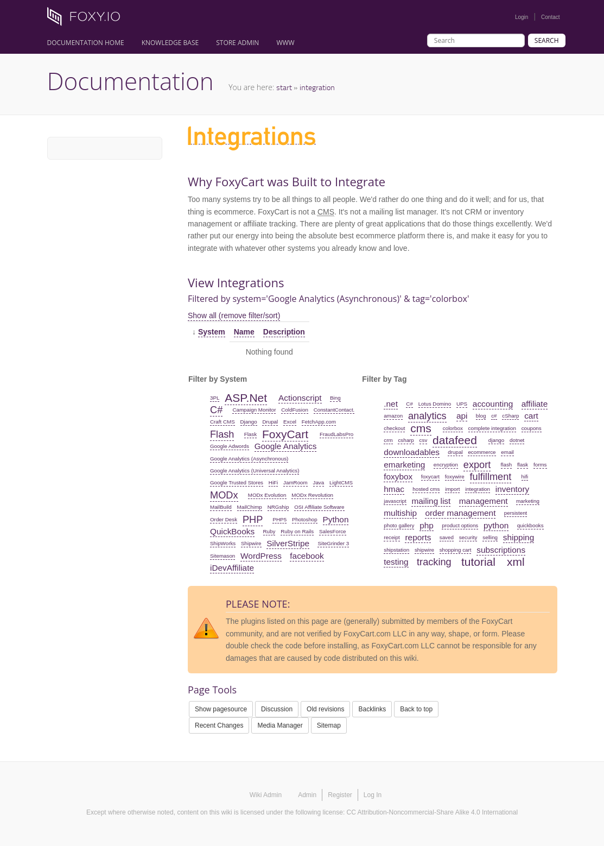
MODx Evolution (267, 495)
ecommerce (481, 452)
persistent (515, 513)
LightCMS (341, 482)
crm (388, 440)
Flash (222, 434)
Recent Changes (219, 725)
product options (460, 525)
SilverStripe (287, 543)
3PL (214, 398)
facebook (306, 555)
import (452, 489)
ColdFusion (294, 410)
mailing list (430, 501)
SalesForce (332, 531)
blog (481, 416)
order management (460, 512)
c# (494, 416)
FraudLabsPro (336, 434)
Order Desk (223, 519)
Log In (373, 795)
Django (248, 422)
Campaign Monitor (254, 410)
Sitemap (329, 725)
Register (340, 795)
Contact (550, 17)
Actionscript (300, 397)
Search (547, 40)
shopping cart (456, 550)
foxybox (398, 476)
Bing (335, 398)
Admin (307, 795)
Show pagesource (221, 709)
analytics (427, 416)
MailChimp (249, 507)
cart (531, 415)
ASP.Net (246, 398)
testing (396, 561)
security (468, 537)
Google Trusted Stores (236, 482)
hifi (525, 476)
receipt (391, 537)
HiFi (273, 482)
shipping (518, 537)
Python (336, 519)
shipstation (396, 550)
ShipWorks (223, 543)
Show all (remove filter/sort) (234, 315)
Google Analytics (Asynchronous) (249, 459)
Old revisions (325, 709)
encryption (446, 465)
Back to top (416, 709)
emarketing (404, 464)
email (507, 452)
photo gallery (399, 525)
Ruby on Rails (297, 531)
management (483, 501)
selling (490, 537)
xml (516, 561)
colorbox (453, 428)
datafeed (455, 440)
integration (317, 87)
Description (284, 331)
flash (506, 465)
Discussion (277, 709)
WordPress (261, 555)
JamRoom (295, 482)
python (496, 525)
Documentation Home (85, 42)
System (211, 331)
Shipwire (251, 543)
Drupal (270, 422)
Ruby (269, 531)
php (426, 525)
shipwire (424, 550)
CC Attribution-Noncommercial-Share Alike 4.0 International (432, 812)
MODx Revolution (312, 495)
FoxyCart (285, 434)
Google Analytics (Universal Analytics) (254, 470)
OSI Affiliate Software (319, 507)
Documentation (130, 81)
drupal (455, 452)
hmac (394, 489)
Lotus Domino (434, 404)
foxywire (455, 476)
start (284, 87)
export (477, 464)
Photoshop (304, 519)
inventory (512, 489)
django (496, 440)
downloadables (412, 452)
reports (418, 537)
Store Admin (237, 42)
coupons (532, 428)
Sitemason (222, 556)
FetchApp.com (319, 422)
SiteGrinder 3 (333, 543)
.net (391, 403)
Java (319, 482)
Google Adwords (229, 446)
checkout (394, 428)
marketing (527, 501)
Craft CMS (222, 422)
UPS (461, 404)
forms (540, 465)
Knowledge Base (170, 42)
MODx (224, 495)
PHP (253, 519)
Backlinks (372, 709)
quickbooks (530, 525)
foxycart (430, 476)
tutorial (478, 561)
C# (216, 410)
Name (244, 331)
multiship (400, 512)
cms (420, 428)
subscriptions (500, 549)
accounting (493, 403)
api (462, 415)
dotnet (517, 440)
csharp (406, 440)
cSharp (510, 416)
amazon (393, 416)
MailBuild (221, 507)
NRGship (278, 507)
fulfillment (491, 476)
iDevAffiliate (232, 567)
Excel (289, 422)
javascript (395, 501)
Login (521, 17)
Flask (250, 434)
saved (447, 537)
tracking (434, 562)
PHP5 (279, 519)
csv (423, 440)
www (285, 42)
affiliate (535, 403)
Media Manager (279, 725)
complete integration (492, 428)
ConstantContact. (334, 410)
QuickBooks (232, 531)
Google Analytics (286, 446)
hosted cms (426, 489)
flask (522, 465)
